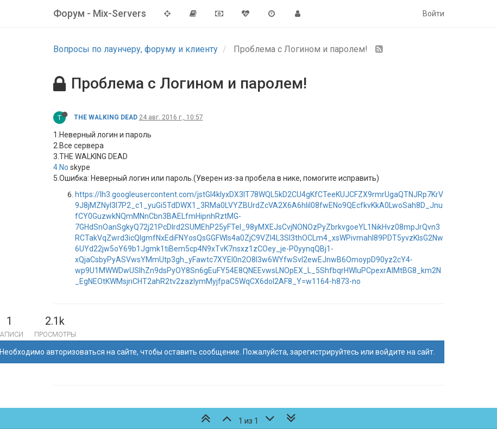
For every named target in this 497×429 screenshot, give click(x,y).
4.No (60, 167)
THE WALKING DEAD (105, 117)
